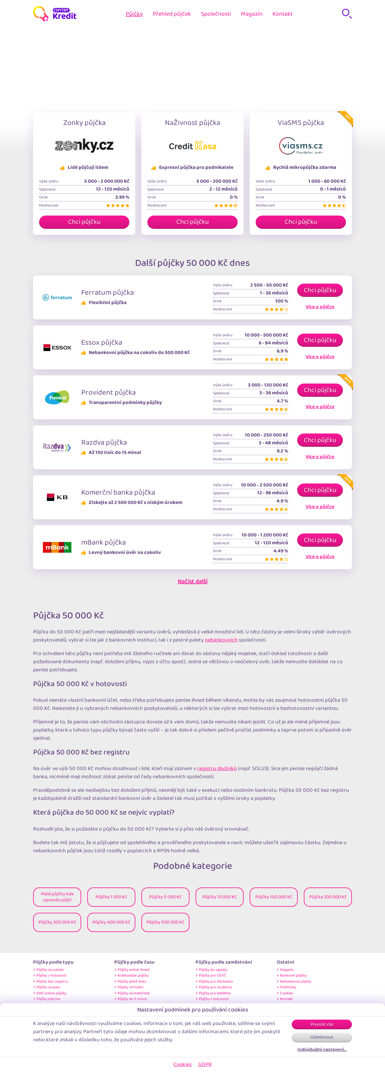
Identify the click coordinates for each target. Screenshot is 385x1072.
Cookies (182, 1064)
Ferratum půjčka (107, 293)
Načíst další (193, 581)
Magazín (252, 14)
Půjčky (134, 14)
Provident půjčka (108, 393)
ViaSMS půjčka (301, 123)
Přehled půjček (172, 14)
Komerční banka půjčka (118, 492)
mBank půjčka (103, 542)
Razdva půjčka (104, 443)
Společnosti (216, 14)
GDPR (205, 1064)
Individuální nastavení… (321, 1049)
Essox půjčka (101, 343)
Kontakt (283, 14)
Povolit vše (322, 1024)
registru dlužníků (217, 768)
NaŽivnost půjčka (192, 123)
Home (171, 45)
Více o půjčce (320, 307)
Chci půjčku (84, 221)
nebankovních (221, 640)
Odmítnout (321, 1037)
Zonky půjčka (84, 123)
